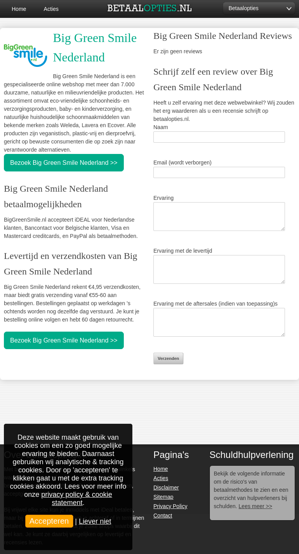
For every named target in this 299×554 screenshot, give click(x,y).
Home (19, 9)
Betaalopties (244, 8)
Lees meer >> (255, 506)
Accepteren (49, 521)
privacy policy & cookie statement (76, 499)
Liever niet (95, 521)
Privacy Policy (170, 506)
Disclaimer (166, 487)
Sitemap (163, 497)
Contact (162, 515)
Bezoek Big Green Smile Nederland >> (64, 162)
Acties (51, 9)
